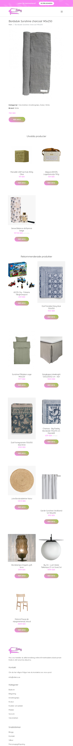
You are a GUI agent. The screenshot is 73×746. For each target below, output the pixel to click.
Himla (47, 105)
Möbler (11, 710)
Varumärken (23, 105)
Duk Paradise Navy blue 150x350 (51, 307)
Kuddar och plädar (16, 706)
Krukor (11, 702)
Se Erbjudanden (46, 3)
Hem (10, 25)
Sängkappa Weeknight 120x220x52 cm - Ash (51, 375)
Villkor (11, 740)
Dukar (42, 105)
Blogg (11, 732)
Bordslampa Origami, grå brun (21, 566)
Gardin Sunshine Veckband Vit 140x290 (51, 512)
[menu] (61, 11)
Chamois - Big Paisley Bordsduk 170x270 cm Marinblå (51, 430)
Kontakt (12, 736)
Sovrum (12, 714)
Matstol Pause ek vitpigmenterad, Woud (22, 620)
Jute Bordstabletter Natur (21, 498)
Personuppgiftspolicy (17, 744)
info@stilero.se (14, 677)
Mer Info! (17, 119)
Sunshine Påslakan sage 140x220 (21, 375)
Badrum (12, 690)
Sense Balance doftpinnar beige (21, 229)
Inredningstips (34, 105)
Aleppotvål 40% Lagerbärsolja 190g (51, 173)
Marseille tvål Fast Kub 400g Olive (22, 173)
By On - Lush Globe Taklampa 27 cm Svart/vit (51, 566)
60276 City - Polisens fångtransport (22, 293)
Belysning (12, 694)
